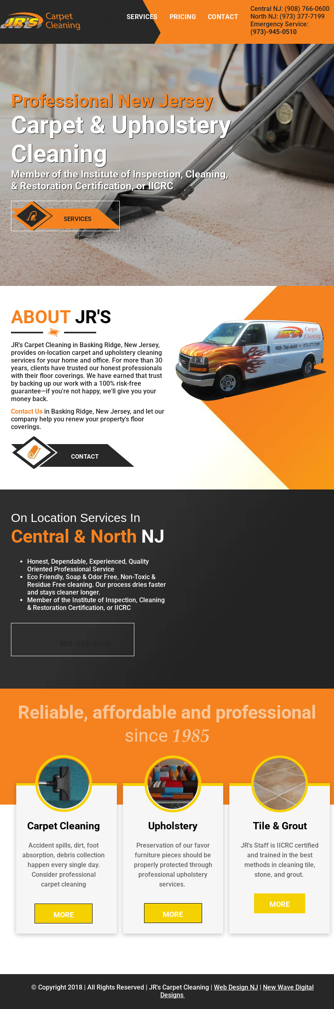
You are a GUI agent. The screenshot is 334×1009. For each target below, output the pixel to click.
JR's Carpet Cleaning (179, 987)
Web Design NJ (236, 987)
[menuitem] (105, 17)
